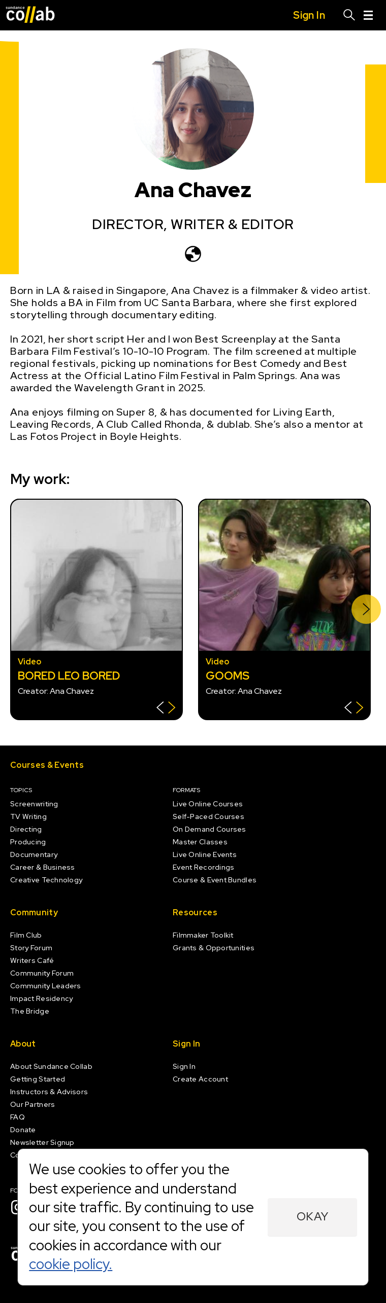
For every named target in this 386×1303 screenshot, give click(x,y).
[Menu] (368, 15)
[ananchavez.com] (193, 254)
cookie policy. (70, 1264)
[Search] (349, 15)
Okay (313, 1216)
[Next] (366, 609)
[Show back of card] (165, 708)
